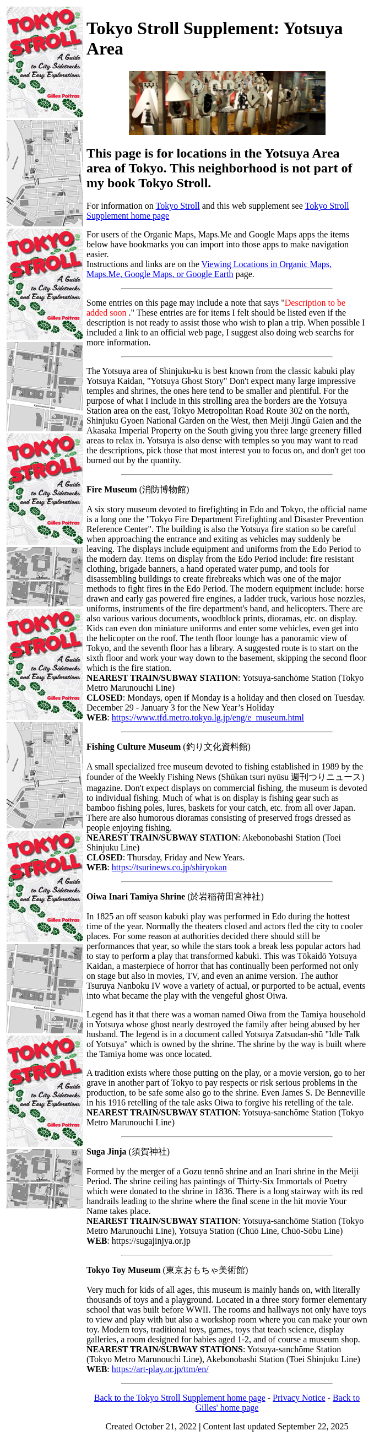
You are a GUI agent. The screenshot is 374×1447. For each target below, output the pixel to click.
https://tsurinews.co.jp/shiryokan (169, 867)
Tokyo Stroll (177, 205)
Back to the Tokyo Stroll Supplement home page (179, 1397)
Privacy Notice (299, 1397)
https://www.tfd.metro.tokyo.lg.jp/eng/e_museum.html (208, 717)
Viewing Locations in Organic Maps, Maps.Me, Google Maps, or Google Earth (209, 269)
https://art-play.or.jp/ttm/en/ (160, 1369)
